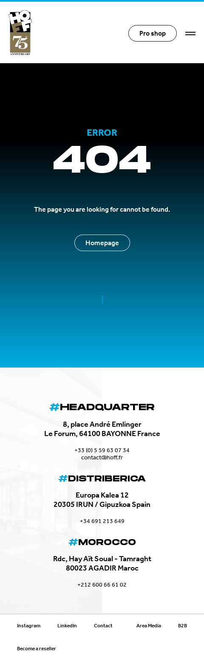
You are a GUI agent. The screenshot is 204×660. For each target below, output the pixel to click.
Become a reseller (36, 649)
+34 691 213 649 (102, 521)
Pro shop (152, 33)
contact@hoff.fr (102, 457)
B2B (182, 626)
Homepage (102, 243)
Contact (103, 626)
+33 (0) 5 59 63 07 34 (102, 450)
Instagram (28, 626)
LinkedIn (67, 626)
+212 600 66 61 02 (102, 584)
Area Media (148, 626)
